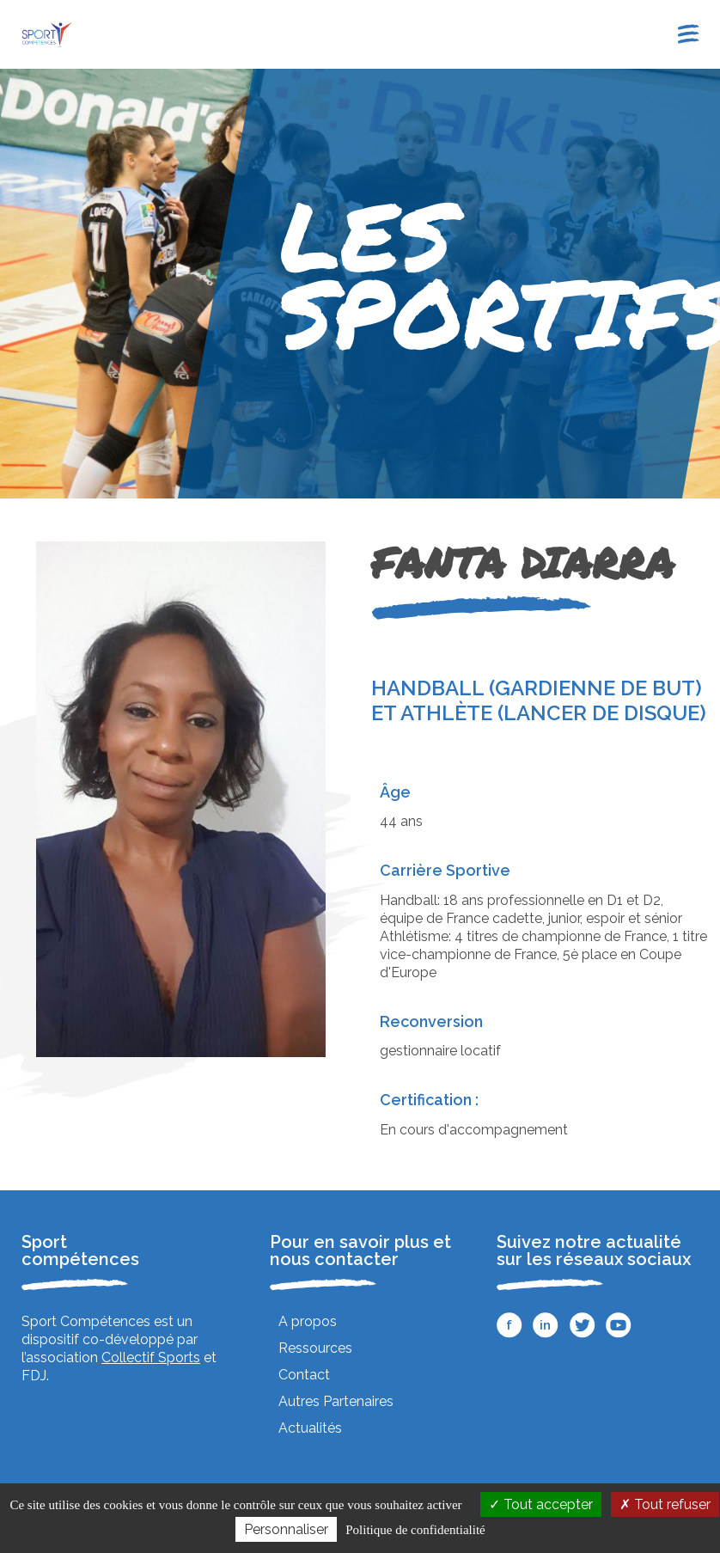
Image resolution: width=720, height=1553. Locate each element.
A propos (307, 1321)
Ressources (315, 1348)
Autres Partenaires (336, 1401)
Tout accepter (541, 1504)
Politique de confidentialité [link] (415, 1530)
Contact (304, 1375)
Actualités (310, 1428)
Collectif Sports (150, 1357)
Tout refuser (665, 1504)
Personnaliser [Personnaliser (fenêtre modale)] (286, 1529)
